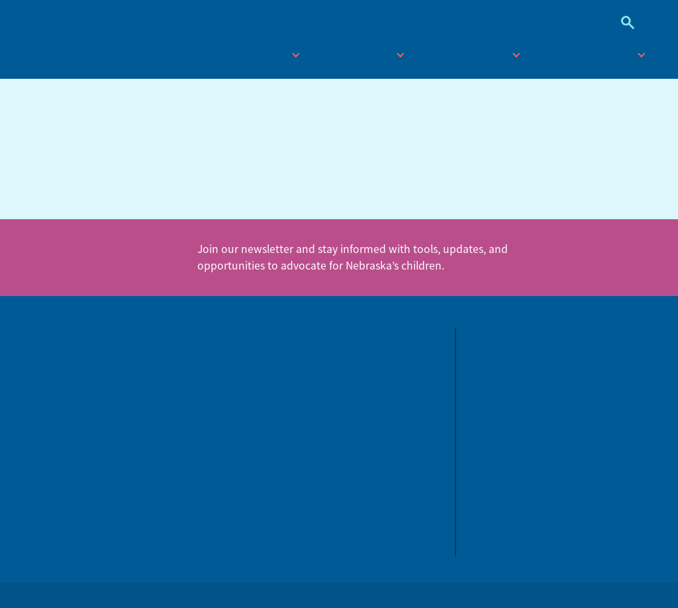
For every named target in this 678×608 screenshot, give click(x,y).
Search (622, 22)
